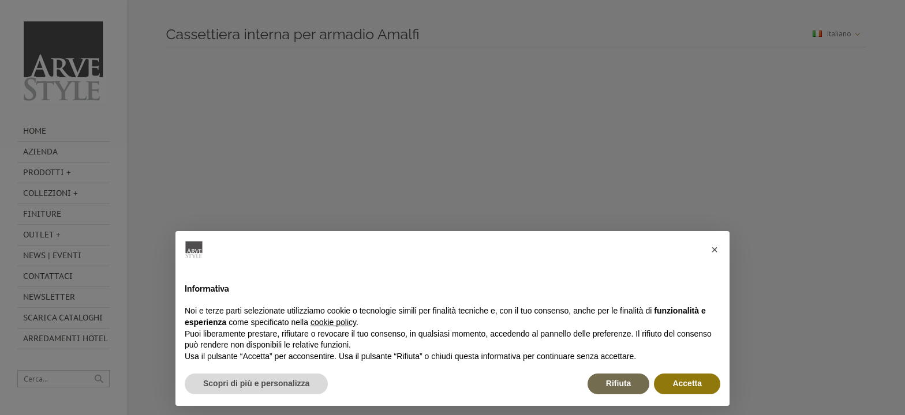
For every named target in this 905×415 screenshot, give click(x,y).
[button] (714, 249)
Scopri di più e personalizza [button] (256, 383)
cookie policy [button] (333, 322)
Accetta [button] (687, 383)
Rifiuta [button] (618, 383)
